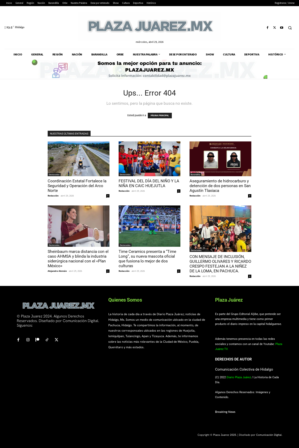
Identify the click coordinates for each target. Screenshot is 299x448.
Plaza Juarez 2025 (224, 435)
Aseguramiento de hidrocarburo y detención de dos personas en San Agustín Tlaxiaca (220, 186)
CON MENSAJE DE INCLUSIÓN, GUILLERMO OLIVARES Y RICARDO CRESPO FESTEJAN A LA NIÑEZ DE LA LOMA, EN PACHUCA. (220, 263)
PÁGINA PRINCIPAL (160, 115)
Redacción (53, 195)
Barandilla (195, 174)
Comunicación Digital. (269, 435)
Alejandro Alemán (57, 270)
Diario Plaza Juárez (239, 377)
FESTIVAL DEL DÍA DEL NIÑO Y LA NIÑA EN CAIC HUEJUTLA (149, 183)
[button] (289, 27)
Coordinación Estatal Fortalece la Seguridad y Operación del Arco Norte (77, 186)
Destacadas (54, 174)
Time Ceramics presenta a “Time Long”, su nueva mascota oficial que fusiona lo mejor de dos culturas (147, 258)
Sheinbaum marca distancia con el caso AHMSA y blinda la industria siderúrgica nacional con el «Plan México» (78, 258)
